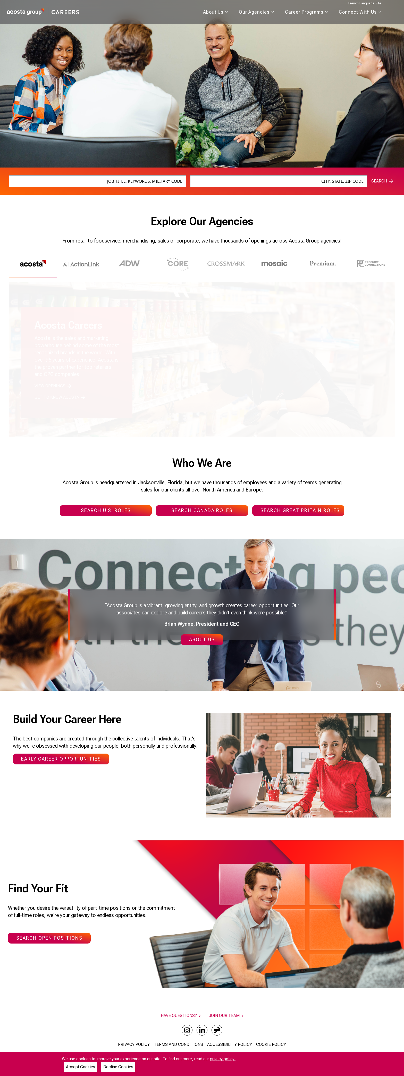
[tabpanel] (202, 359)
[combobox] (97, 181)
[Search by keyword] (97, 181)
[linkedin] (202, 1030)
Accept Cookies (80, 1066)
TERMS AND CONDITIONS (178, 1044)
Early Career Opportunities (61, 759)
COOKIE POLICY (271, 1044)
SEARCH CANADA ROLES (202, 510)
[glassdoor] (217, 1030)
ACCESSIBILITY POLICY (229, 1044)
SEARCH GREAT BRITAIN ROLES (300, 510)
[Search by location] (279, 181)
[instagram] (187, 1030)
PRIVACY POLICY (134, 1044)
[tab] (33, 265)
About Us (202, 639)
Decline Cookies (118, 1066)
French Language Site (364, 3)
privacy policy (222, 1058)
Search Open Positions (49, 938)
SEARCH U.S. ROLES (106, 510)
